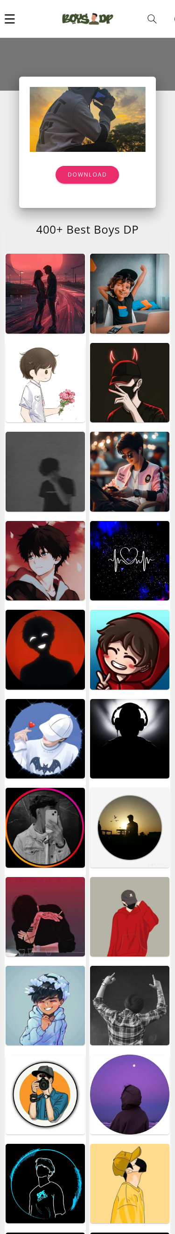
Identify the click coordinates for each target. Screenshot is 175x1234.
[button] (10, 19)
